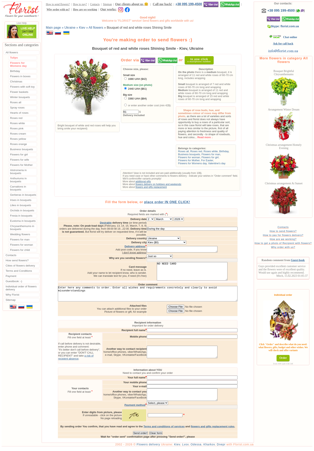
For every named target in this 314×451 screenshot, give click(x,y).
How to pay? (80, 4)
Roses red (197, 151)
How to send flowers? (58, 4)
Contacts (95, 4)
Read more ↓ (206, 137)
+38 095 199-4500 (188, 4)
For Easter (208, 160)
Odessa (198, 447)
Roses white (212, 151)
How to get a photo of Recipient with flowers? (284, 248)
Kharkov (211, 447)
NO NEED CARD (204, 270)
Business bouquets (190, 154)
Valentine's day (217, 163)
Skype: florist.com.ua (284, 26)
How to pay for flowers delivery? (284, 238)
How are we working (85, 9)
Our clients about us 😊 (131, 4)
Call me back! (162, 4)
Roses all (184, 151)
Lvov (187, 447)
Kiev (179, 447)
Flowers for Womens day (193, 163)
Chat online (284, 37)
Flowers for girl (211, 157)
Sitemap (107, 4)
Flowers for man (212, 154)
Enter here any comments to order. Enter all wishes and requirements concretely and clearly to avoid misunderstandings (149, 296)
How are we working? (284, 242)
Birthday (225, 151)
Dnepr (223, 447)
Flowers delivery (150, 447)
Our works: (108, 9)
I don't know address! (146, 249)
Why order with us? (58, 9)
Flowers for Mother (190, 160)
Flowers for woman (190, 157)
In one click (200, 60)
